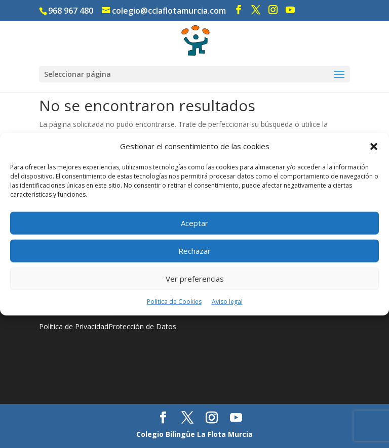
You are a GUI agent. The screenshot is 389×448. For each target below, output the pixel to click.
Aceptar (194, 223)
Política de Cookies (174, 301)
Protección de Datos (142, 326)
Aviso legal (227, 301)
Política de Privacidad (73, 326)
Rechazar (194, 251)
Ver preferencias (195, 279)
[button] (374, 147)
